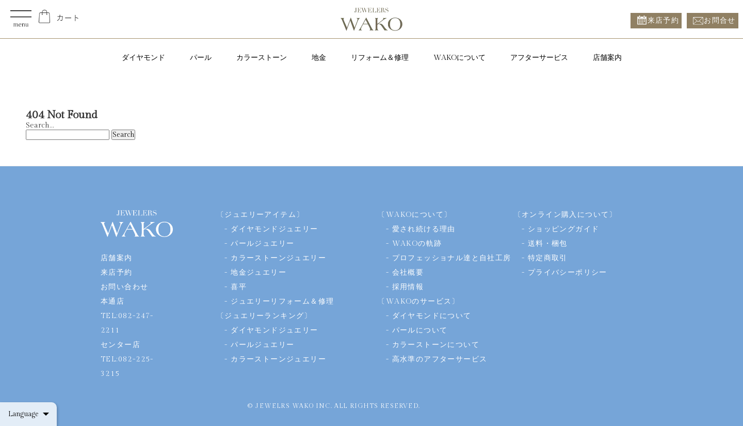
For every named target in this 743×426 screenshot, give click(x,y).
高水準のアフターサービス (440, 359)
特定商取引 (548, 258)
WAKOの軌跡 (417, 244)
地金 (319, 58)
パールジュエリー (262, 244)
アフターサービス (539, 58)
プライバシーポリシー (567, 273)
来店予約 (664, 20)
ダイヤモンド (143, 58)
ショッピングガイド (564, 229)
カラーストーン (261, 58)
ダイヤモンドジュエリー (274, 229)
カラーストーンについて (435, 345)
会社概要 (408, 273)
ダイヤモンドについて (432, 316)
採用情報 (408, 287)
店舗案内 (607, 58)
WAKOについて (459, 58)
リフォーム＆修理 (380, 58)
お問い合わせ (124, 287)
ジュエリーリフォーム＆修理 (282, 301)
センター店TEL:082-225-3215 (127, 359)
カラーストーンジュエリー (278, 258)
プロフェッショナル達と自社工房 (451, 258)
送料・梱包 (548, 244)
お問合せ (720, 20)
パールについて (420, 330)
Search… (40, 125)
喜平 (239, 287)
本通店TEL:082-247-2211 (127, 316)
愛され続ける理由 (424, 229)
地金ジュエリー (258, 273)
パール (201, 58)
